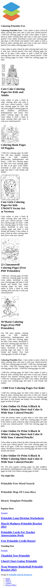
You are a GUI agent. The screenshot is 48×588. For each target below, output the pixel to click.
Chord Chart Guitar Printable (19, 561)
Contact (8, 583)
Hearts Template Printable (16, 500)
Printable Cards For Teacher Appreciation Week (18, 534)
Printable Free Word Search (17, 483)
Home (8, 579)
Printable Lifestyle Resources (20, 575)
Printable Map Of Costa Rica (18, 492)
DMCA (8, 581)
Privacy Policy (11, 585)
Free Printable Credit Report (18, 540)
